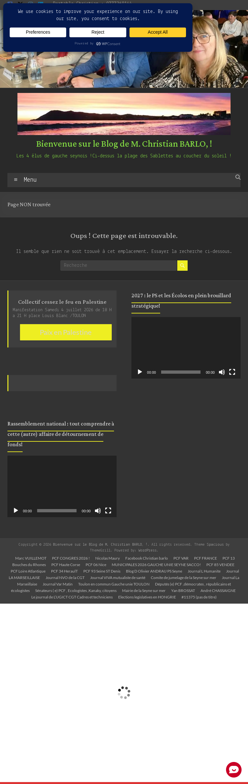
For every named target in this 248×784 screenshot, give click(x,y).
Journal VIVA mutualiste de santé (117, 577)
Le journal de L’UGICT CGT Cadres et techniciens (72, 597)
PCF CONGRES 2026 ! (71, 558)
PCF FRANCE (205, 558)
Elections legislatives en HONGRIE (147, 597)
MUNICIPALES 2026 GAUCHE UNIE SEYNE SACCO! (156, 564)
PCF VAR (181, 558)
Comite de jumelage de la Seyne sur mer (183, 577)
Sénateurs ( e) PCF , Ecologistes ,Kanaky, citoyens (76, 590)
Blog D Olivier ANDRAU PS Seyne (154, 571)
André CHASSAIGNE (218, 590)
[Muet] (98, 510)
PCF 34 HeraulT (64, 571)
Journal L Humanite (204, 571)
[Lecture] (16, 510)
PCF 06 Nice (96, 564)
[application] (62, 486)
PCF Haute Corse (65, 564)
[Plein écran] (108, 510)
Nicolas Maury (107, 558)
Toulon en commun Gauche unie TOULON (114, 584)
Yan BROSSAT (183, 590)
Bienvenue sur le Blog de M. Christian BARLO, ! (124, 144)
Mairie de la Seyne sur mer (144, 590)
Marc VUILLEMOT (30, 558)
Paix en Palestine (66, 332)
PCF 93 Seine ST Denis (101, 571)
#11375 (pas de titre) (199, 597)
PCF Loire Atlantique (28, 571)
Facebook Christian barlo (146, 558)
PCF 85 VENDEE (220, 564)
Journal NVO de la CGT (65, 577)
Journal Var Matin (58, 584)
